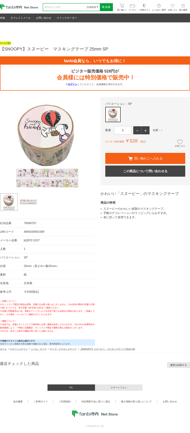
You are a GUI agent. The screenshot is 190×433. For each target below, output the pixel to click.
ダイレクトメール (20, 18)
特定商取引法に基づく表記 (96, 401)
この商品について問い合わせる (145, 171)
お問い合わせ (43, 18)
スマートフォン (119, 387)
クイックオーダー (67, 18)
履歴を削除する (178, 365)
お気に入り (180, 146)
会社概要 (18, 401)
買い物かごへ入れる (145, 158)
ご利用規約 (65, 401)
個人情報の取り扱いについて (136, 401)
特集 (2, 18)
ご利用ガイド (41, 401)
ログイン (72, 84)
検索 (106, 7)
